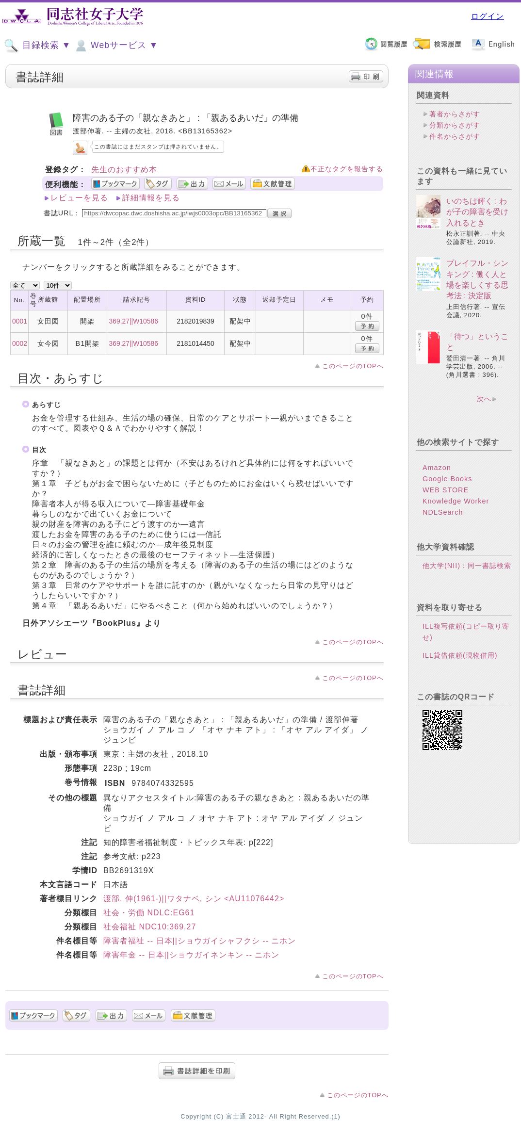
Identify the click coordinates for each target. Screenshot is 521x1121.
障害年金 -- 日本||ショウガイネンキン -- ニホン (191, 955)
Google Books (447, 479)
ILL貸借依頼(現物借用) (460, 655)
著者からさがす (454, 114)
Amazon (437, 467)
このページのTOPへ (353, 366)
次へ (484, 399)
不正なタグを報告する (346, 169)
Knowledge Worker (456, 501)
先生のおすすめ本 (124, 169)
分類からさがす (454, 125)
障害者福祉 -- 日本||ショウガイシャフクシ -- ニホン (199, 941)
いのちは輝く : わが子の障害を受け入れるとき (477, 212)
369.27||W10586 (133, 321)
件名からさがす (454, 136)
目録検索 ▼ (37, 45)
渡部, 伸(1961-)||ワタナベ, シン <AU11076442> (193, 898)
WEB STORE (446, 490)
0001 (19, 321)
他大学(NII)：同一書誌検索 (467, 565)
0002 (19, 343)
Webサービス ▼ (115, 45)
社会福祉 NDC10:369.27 (149, 927)
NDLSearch (443, 512)
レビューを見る (79, 198)
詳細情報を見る (151, 198)
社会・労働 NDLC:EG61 (149, 913)
